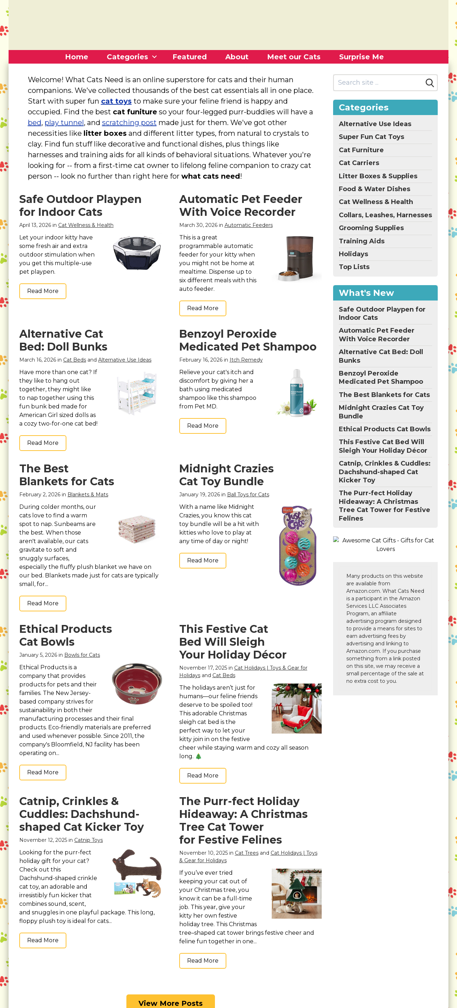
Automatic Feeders (249, 225)
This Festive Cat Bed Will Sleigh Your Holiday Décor (233, 641)
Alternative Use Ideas (124, 360)
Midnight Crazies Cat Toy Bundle (226, 475)
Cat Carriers (359, 163)
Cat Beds (74, 360)
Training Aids (362, 241)
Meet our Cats (294, 57)
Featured (189, 57)
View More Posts (171, 948)
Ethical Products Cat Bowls (65, 635)
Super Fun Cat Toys (371, 137)
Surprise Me (361, 57)
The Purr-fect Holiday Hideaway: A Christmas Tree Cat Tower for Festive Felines (243, 792)
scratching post (129, 122)
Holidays (353, 254)
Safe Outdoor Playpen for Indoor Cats (80, 206)
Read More (43, 291)
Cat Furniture (361, 150)
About (236, 57)
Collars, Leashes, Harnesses (385, 215)
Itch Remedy (246, 360)
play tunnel (64, 122)
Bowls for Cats (82, 655)
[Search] (430, 83)
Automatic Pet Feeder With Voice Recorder (240, 206)
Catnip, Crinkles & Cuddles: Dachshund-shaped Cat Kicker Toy (81, 785)
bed (34, 122)
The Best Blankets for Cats (66, 475)
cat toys (116, 101)
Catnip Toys (88, 811)
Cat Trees (246, 824)
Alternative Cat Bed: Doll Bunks (63, 340)
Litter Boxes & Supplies (378, 176)
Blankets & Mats (87, 494)
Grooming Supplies (371, 228)
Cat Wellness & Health (86, 225)
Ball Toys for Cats (248, 494)
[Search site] (378, 82)
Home (76, 57)
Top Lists (354, 267)
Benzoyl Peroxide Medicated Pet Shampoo (248, 340)
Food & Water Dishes (374, 189)
